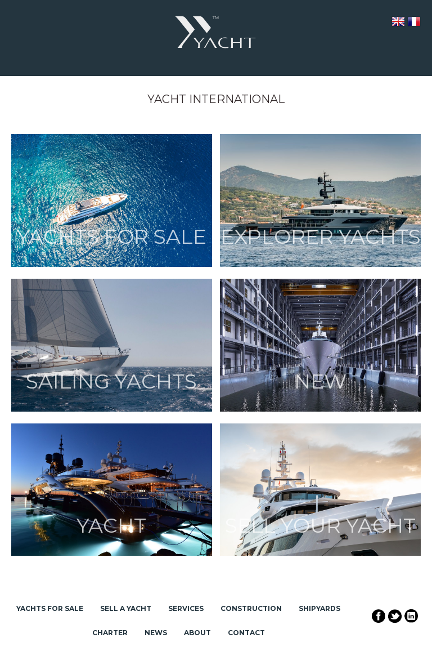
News (156, 632)
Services (186, 608)
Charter (110, 632)
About (197, 632)
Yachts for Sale (49, 608)
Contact (246, 632)
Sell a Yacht (125, 608)
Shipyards (319, 608)
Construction (251, 608)
